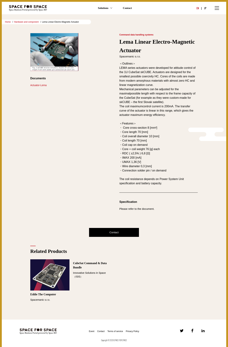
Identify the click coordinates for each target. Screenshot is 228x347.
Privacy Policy (132, 331)
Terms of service (115, 331)
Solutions (103, 8)
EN (197, 8)
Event (91, 331)
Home (8, 22)
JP (205, 8)
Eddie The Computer (43, 294)
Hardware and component (26, 22)
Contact (127, 8)
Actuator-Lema (38, 85)
